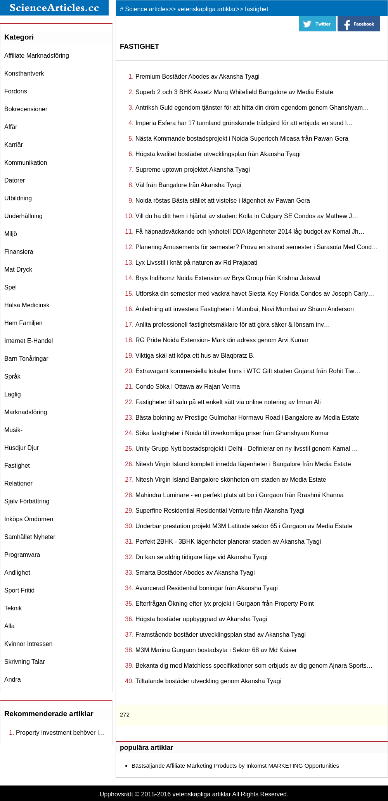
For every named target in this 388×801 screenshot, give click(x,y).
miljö (10, 234)
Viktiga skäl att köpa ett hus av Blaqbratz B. (195, 355)
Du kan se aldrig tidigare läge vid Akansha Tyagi (201, 557)
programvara (22, 554)
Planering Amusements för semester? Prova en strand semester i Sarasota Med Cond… (256, 247)
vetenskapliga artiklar (207, 9)
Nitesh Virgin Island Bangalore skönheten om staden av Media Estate (230, 479)
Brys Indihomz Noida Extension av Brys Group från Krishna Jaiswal (227, 278)
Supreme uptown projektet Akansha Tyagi (192, 169)
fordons (15, 91)
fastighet (17, 465)
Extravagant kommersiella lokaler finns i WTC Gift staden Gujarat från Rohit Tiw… (247, 371)
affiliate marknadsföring (36, 55)
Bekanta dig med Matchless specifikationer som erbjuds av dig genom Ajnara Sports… (254, 665)
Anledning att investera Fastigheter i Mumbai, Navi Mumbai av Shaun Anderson (244, 309)
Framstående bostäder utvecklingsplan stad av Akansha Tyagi (220, 634)
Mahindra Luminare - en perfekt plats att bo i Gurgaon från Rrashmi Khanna (239, 495)
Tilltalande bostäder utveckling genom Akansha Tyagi (208, 681)
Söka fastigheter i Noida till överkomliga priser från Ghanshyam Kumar (232, 433)
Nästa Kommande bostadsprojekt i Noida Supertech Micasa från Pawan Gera (241, 138)
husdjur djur (21, 447)
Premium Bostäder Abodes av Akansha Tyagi (197, 76)
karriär (13, 144)
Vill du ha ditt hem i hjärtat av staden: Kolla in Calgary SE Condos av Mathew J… (246, 216)
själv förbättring (27, 501)
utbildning (18, 198)
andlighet (17, 572)
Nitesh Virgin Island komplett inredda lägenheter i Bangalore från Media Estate (243, 464)
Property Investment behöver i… (60, 732)
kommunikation (25, 162)
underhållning (23, 216)
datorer (14, 180)
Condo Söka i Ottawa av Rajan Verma (187, 386)
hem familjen (23, 323)
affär (10, 127)
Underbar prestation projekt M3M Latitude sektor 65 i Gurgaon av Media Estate (243, 526)
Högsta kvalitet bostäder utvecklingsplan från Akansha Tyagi (218, 154)
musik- (13, 430)
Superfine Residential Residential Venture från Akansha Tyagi (220, 510)
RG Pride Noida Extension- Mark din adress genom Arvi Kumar (221, 340)
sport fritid (19, 590)
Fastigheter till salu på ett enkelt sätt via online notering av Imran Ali (228, 402)
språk (12, 376)
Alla (9, 626)
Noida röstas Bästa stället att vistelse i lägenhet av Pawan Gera (222, 200)
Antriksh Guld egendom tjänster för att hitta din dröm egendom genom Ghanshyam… (252, 107)
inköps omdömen (28, 519)
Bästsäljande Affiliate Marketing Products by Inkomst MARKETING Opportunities (235, 765)
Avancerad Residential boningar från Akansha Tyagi (206, 588)
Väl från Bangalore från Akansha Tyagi (188, 185)
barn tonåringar (26, 358)
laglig (12, 394)
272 (125, 714)
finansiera (18, 251)
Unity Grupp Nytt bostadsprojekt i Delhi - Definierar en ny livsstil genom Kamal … (246, 448)
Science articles (146, 9)
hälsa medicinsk (26, 305)
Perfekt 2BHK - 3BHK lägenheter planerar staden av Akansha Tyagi (228, 541)
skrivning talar (24, 661)
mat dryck (18, 269)
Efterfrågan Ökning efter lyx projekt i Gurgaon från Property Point (224, 603)
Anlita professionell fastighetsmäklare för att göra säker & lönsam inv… (232, 324)
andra (12, 679)
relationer (18, 483)
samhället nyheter (29, 537)
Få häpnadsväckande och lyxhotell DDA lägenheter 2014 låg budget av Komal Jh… (250, 231)
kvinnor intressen (28, 644)
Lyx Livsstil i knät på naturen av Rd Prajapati (196, 262)
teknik (13, 608)
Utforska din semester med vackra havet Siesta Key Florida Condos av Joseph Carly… (254, 293)
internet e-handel (28, 341)
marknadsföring (25, 412)
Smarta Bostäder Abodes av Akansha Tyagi (195, 572)
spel (10, 287)
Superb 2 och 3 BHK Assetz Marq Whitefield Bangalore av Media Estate (234, 92)
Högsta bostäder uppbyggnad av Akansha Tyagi (201, 619)
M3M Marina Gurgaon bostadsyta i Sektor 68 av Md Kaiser (216, 650)
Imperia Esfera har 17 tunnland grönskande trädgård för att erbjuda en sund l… (244, 123)
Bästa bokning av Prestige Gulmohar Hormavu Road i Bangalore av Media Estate (247, 417)
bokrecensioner (25, 109)
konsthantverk (24, 73)
